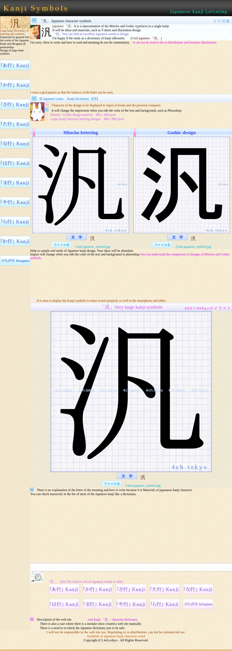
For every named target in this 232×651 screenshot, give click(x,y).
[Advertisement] (131, 65)
